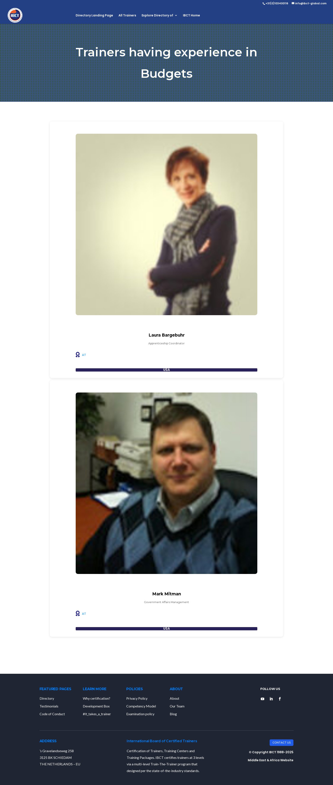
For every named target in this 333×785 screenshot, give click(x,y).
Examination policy (140, 714)
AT (84, 355)
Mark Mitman (166, 593)
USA (166, 369)
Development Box (96, 706)
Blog (173, 714)
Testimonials (49, 706)
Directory (47, 698)
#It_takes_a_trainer (97, 714)
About (174, 698)
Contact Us (281, 742)
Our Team (177, 706)
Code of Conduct (52, 714)
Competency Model (141, 706)
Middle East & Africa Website (270, 760)
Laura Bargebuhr (167, 335)
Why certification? (96, 698)
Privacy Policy (136, 698)
